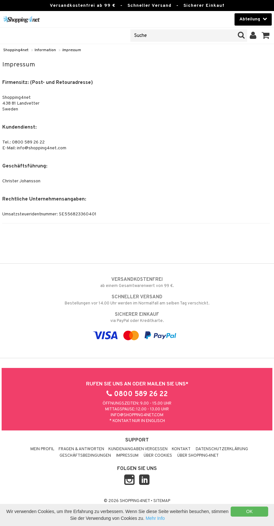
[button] (265, 35)
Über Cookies (158, 455)
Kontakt (181, 449)
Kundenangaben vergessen (138, 449)
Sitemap (161, 501)
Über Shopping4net (198, 455)
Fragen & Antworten (81, 449)
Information (45, 50)
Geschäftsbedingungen (85, 455)
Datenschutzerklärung (222, 449)
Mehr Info (155, 518)
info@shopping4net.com (137, 415)
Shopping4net (15, 50)
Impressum (71, 50)
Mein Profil (42, 449)
